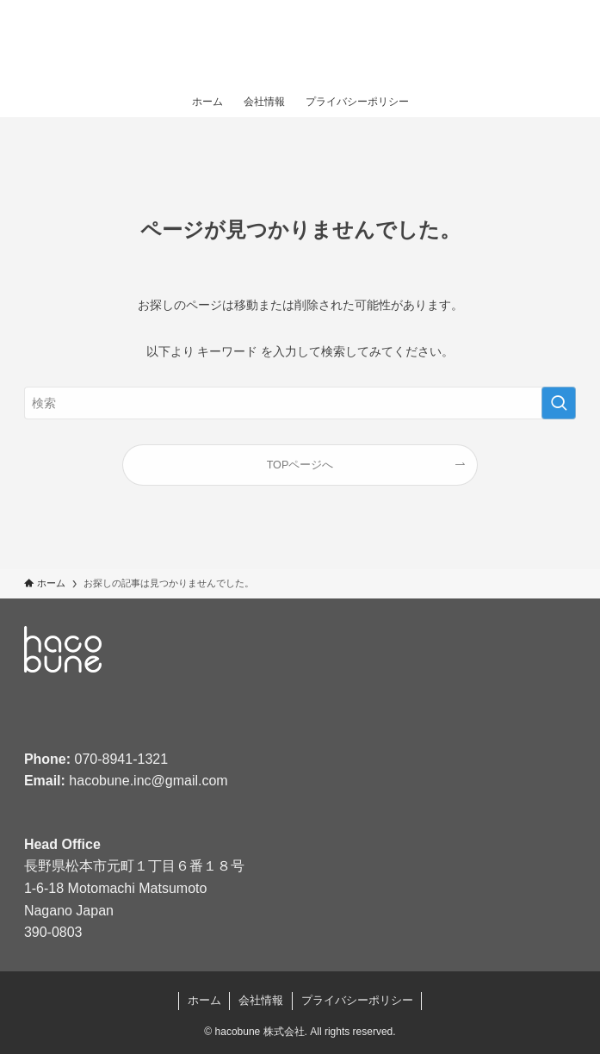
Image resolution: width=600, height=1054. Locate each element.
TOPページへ (300, 465)
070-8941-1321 (122, 759)
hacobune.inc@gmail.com (148, 780)
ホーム (204, 1000)
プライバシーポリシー (357, 1000)
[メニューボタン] (565, 43)
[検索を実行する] (558, 403)
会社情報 (260, 1000)
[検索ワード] (300, 403)
